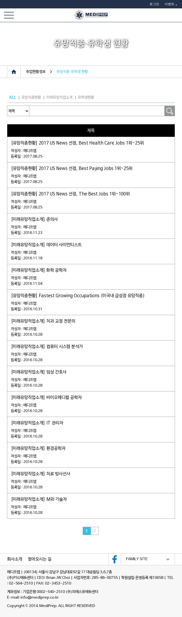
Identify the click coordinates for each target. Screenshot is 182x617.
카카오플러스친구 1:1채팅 (174, 15)
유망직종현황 (31, 98)
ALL (12, 98)
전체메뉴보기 (9, 15)
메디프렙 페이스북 (114, 559)
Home (13, 72)
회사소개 (14, 559)
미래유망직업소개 (59, 98)
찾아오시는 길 (40, 559)
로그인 (154, 4)
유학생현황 (86, 98)
